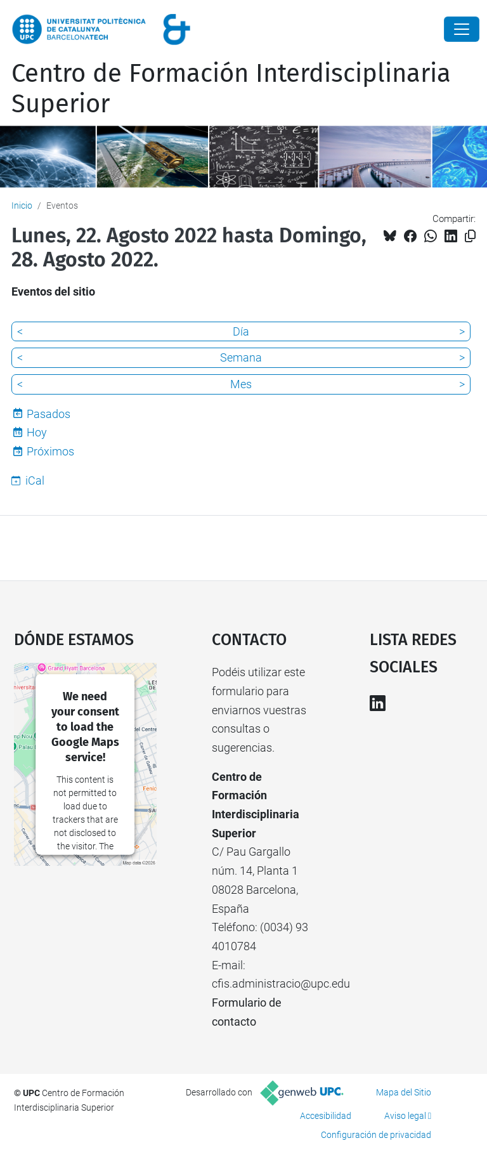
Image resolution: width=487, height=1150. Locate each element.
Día (241, 331)
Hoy (37, 432)
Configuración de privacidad (376, 1135)
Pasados (48, 414)
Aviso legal (405, 1116)
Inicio (21, 205)
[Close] (461, 29)
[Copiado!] (470, 236)
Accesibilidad (325, 1116)
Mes (241, 384)
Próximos (50, 451)
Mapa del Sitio (403, 1092)
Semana (241, 357)
